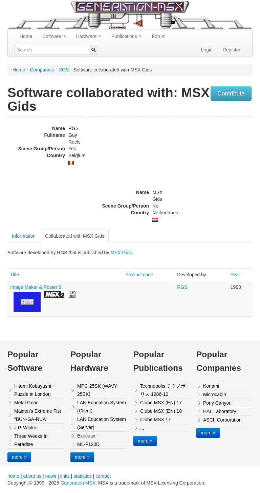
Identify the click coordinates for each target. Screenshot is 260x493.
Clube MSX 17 (155, 419)
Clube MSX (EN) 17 (161, 402)
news (51, 476)
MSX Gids (121, 252)
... (142, 428)
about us (32, 476)
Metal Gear (26, 402)
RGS (64, 69)
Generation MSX (78, 483)
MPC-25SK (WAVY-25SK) (97, 390)
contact (103, 476)
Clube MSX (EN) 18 (161, 411)
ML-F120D (88, 444)
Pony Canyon (217, 403)
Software (54, 36)
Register (231, 49)
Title (14, 274)
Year (235, 274)
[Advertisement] (217, 162)
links (65, 476)
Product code (139, 274)
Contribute (231, 93)
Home (26, 36)
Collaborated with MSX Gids (74, 236)
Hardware (89, 36)
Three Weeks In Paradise (31, 440)
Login (207, 49)
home (13, 476)
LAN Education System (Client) (101, 406)
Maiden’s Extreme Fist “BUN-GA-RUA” (37, 415)
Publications (126, 36)
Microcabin (214, 394)
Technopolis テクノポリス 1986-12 (163, 390)
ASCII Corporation (222, 420)
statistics (82, 476)
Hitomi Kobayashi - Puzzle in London (34, 390)
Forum (158, 36)
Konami (211, 386)
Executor (86, 435)
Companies (42, 69)
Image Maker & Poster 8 (35, 287)
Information (24, 236)
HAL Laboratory (219, 411)
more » (19, 457)
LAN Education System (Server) (101, 423)
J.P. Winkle (25, 427)
